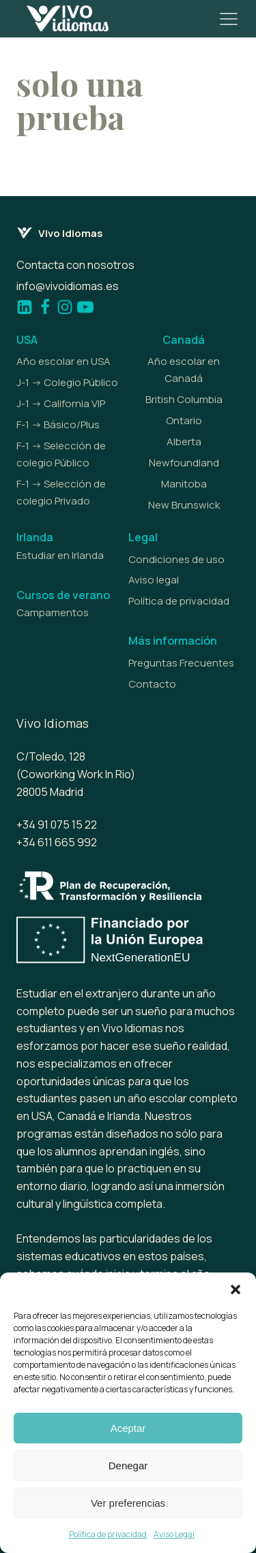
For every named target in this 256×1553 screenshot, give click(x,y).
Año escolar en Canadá (183, 369)
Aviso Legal (174, 1534)
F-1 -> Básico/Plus (58, 424)
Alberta (184, 441)
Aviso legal (153, 580)
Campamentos (52, 612)
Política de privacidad (108, 1534)
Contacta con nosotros (75, 264)
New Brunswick (184, 505)
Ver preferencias (128, 1503)
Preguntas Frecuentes (181, 663)
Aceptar (128, 1428)
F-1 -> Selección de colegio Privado (61, 492)
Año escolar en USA (63, 361)
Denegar (128, 1465)
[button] (235, 1289)
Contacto (152, 684)
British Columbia (184, 399)
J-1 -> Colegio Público (67, 382)
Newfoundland (184, 462)
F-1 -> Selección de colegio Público (61, 454)
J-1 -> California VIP (60, 403)
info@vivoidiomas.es (67, 285)
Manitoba (184, 484)
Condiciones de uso (176, 559)
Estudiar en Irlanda (60, 555)
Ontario (184, 420)
